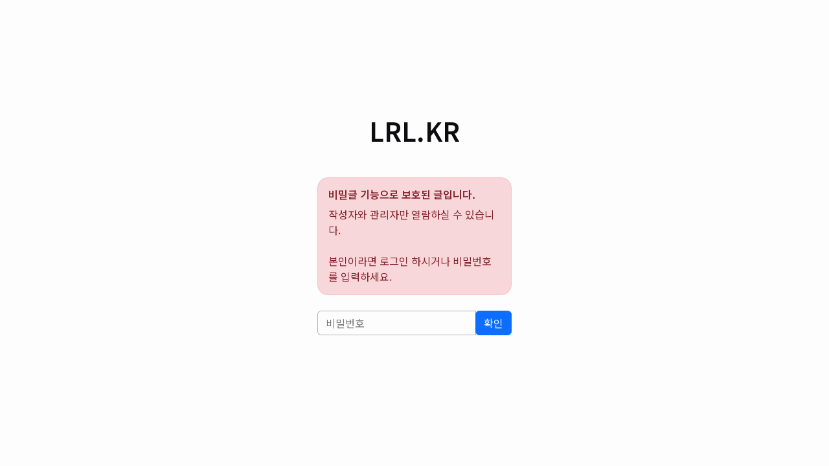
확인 (493, 323)
